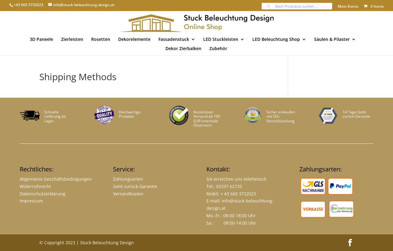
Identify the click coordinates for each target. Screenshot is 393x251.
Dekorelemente (134, 39)
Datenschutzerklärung (42, 194)
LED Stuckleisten (220, 39)
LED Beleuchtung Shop (276, 39)
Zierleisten (72, 39)
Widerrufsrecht (35, 186)
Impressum (31, 201)
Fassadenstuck (173, 39)
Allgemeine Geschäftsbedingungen (56, 179)
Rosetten (100, 39)
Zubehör (218, 48)
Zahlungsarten (128, 179)
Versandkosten (128, 194)
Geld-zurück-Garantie (135, 186)
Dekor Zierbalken (183, 48)
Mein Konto (348, 7)
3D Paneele (41, 39)
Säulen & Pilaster (332, 39)
